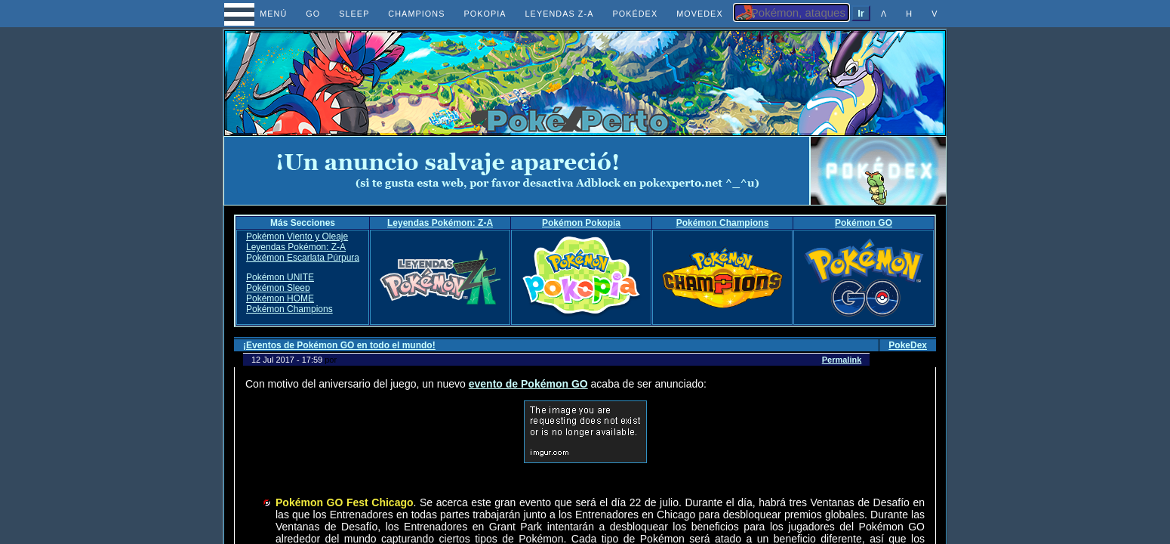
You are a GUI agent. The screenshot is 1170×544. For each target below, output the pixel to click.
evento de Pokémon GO (528, 384)
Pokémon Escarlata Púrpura (302, 257)
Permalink (842, 359)
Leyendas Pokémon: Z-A (440, 223)
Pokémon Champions (722, 223)
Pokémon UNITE (280, 277)
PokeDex (907, 345)
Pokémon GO (863, 223)
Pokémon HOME (280, 298)
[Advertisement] (517, 171)
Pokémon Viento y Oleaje (297, 236)
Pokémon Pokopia (581, 223)
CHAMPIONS (416, 13)
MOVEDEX (699, 13)
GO (313, 13)
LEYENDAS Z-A (559, 13)
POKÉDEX (634, 13)
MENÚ (260, 13)
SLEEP (354, 13)
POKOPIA (484, 13)
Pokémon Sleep (278, 288)
